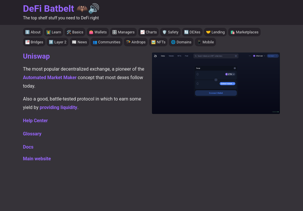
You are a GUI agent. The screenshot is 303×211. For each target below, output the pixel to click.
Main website (37, 158)
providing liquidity (58, 107)
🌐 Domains (181, 42)
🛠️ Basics (75, 32)
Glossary (32, 134)
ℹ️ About (33, 32)
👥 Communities (106, 42)
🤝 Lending (215, 32)
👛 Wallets (98, 32)
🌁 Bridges (34, 42)
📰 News (79, 42)
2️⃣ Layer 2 (57, 42)
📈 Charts (148, 32)
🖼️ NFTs (158, 42)
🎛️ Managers (123, 32)
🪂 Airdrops (136, 42)
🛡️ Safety (170, 32)
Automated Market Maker (50, 77)
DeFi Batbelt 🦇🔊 (61, 8)
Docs (28, 147)
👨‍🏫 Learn (53, 32)
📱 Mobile (205, 42)
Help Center (35, 120)
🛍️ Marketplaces (244, 32)
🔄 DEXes (192, 32)
